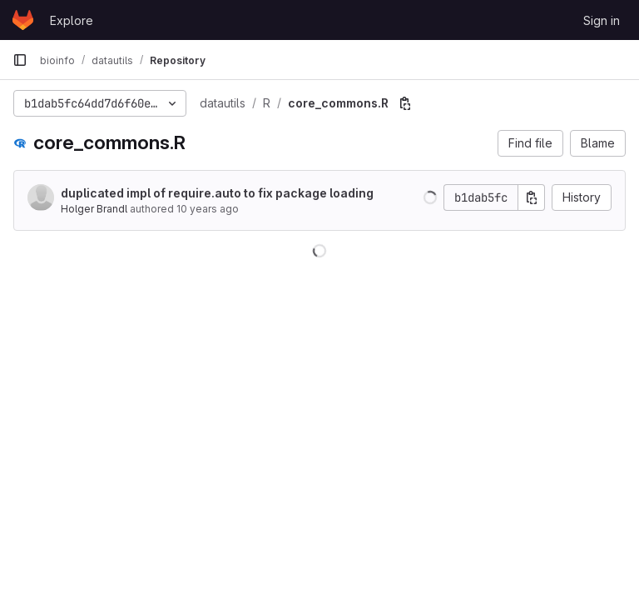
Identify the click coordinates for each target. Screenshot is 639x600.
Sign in (601, 20)
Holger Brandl (94, 208)
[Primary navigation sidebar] (20, 60)
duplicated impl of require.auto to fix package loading (217, 193)
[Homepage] (23, 20)
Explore (71, 20)
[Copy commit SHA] (531, 197)
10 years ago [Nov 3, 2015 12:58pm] (207, 208)
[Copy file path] (405, 103)
